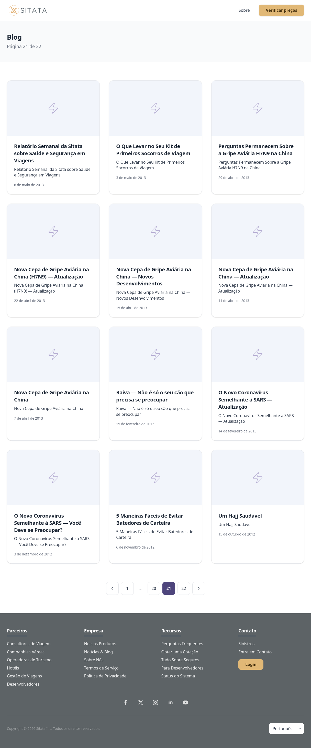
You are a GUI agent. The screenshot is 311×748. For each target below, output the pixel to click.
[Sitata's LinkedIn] (170, 702)
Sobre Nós (94, 660)
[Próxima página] (198, 588)
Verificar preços (281, 10)
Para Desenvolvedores (182, 668)
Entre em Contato (255, 652)
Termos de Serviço (101, 668)
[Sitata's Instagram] (155, 702)
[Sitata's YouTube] (185, 702)
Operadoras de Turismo (29, 660)
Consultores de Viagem (29, 643)
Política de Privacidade (105, 676)
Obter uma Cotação (179, 652)
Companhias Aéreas (26, 652)
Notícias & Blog (98, 652)
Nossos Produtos (100, 643)
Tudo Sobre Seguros (180, 660)
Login (251, 664)
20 (153, 588)
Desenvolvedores (23, 684)
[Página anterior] (112, 588)
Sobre (244, 10)
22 (183, 588)
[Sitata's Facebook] (125, 702)
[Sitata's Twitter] (140, 702)
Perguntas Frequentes (182, 643)
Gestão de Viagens (24, 676)
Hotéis (13, 668)
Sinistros (246, 643)
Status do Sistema (178, 676)
